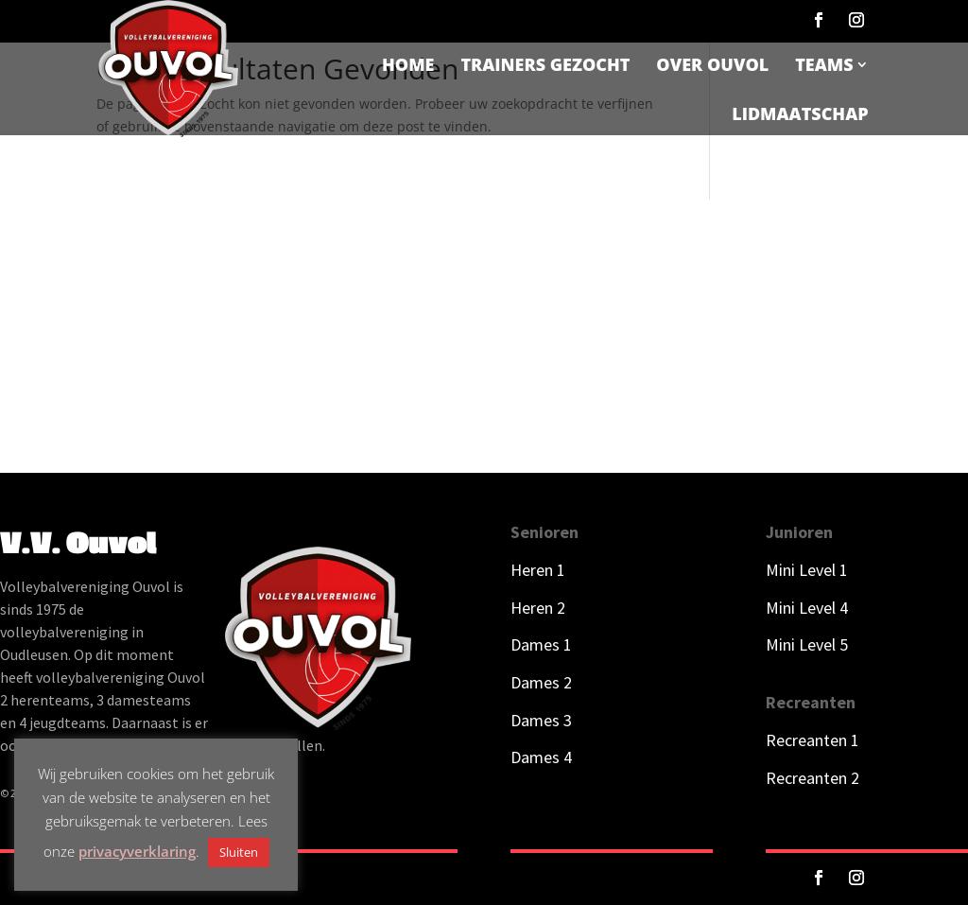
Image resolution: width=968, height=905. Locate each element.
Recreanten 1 (812, 740)
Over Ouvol (712, 64)
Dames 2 (541, 682)
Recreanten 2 (812, 778)
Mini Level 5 (807, 644)
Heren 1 (537, 570)
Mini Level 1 (809, 570)
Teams (824, 64)
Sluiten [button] (238, 852)
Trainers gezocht (545, 64)
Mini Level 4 (807, 607)
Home (408, 64)
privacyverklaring (137, 851)
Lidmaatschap (800, 113)
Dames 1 (541, 644)
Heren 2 (537, 607)
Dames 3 (541, 720)
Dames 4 (541, 757)
